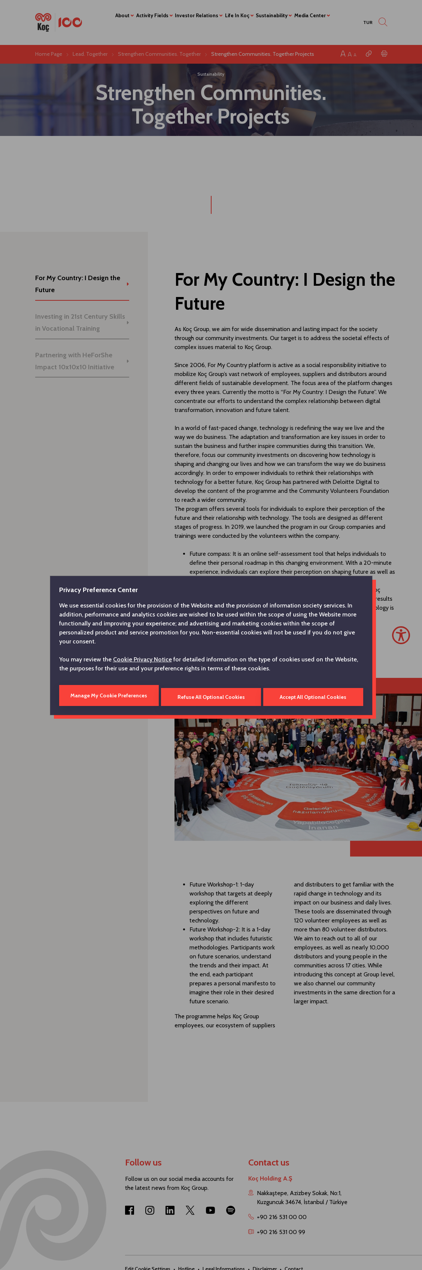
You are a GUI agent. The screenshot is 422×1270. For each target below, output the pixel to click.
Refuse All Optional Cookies (211, 695)
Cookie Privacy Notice (142, 660)
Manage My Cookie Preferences (108, 695)
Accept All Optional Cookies (313, 695)
